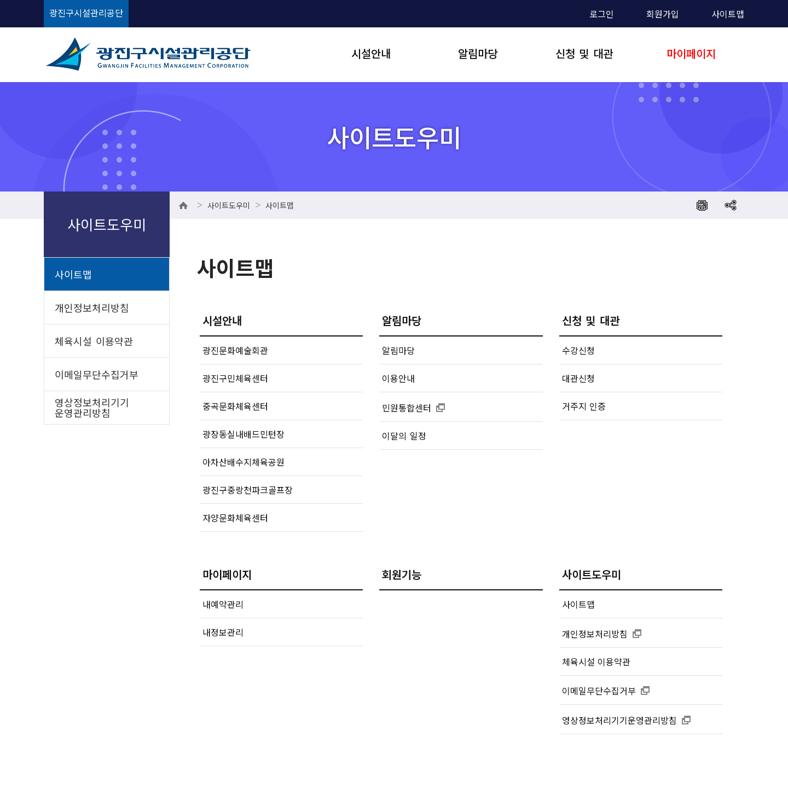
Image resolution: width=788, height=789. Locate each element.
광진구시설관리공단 (86, 12)
